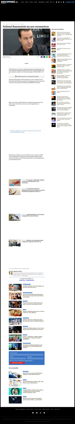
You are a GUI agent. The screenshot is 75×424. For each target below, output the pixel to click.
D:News (22, 2)
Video (51, 2)
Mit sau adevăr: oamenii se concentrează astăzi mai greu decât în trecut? (63, 104)
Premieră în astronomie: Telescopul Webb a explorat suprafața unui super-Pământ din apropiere (64, 99)
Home (4, 24)
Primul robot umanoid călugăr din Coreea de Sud (64, 45)
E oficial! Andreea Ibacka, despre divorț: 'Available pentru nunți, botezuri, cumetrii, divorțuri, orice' (33, 391)
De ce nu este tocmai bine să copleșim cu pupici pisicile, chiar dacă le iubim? (64, 40)
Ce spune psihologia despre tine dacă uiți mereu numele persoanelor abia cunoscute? (64, 55)
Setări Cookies (56, 408)
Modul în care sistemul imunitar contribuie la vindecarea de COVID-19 (32, 240)
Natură (35, 2)
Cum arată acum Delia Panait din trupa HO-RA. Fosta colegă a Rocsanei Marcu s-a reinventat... (33, 295)
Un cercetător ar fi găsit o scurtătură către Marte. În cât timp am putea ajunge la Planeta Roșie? (64, 126)
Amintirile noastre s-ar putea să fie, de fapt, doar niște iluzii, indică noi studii (64, 66)
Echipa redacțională (45, 408)
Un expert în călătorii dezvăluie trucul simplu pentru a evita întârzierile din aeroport (32, 346)
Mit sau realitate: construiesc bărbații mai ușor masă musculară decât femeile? (63, 77)
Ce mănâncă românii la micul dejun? (63, 50)
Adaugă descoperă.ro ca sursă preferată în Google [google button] (26, 76)
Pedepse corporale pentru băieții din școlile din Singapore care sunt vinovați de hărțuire (64, 109)
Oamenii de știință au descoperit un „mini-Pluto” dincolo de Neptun (64, 120)
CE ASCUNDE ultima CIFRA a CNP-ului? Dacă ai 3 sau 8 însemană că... (33, 381)
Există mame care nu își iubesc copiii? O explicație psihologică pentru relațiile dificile (64, 88)
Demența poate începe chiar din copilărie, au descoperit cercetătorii (64, 61)
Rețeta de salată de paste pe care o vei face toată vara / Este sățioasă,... (33, 311)
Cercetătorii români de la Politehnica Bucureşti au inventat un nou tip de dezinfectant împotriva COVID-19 (32, 190)
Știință (26, 2)
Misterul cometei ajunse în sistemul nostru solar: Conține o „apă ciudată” (32, 398)
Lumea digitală (41, 2)
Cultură (31, 2)
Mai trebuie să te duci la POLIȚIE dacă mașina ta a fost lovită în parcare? (32, 373)
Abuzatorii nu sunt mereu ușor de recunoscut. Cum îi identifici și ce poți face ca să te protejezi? (64, 82)
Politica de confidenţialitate (21, 408)
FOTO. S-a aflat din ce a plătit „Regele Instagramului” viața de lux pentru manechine (32, 337)
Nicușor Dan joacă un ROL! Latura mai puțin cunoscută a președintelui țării (32, 303)
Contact (51, 408)
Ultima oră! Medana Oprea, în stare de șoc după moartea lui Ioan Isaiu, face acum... (33, 328)
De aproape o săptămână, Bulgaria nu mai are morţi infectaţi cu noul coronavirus (33, 181)
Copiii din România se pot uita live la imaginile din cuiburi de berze (33, 214)
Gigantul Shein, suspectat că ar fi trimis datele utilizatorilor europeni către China (64, 114)
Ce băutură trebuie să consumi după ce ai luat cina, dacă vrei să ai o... (33, 286)
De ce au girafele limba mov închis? (63, 93)
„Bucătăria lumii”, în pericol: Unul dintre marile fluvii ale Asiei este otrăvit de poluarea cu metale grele (64, 72)
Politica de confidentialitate (25, 360)
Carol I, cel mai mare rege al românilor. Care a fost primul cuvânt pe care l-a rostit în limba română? (64, 35)
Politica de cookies (30, 408)
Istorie (47, 2)
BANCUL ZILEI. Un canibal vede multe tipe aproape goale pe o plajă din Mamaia (33, 319)
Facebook (31, 80)
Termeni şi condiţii (37, 408)
